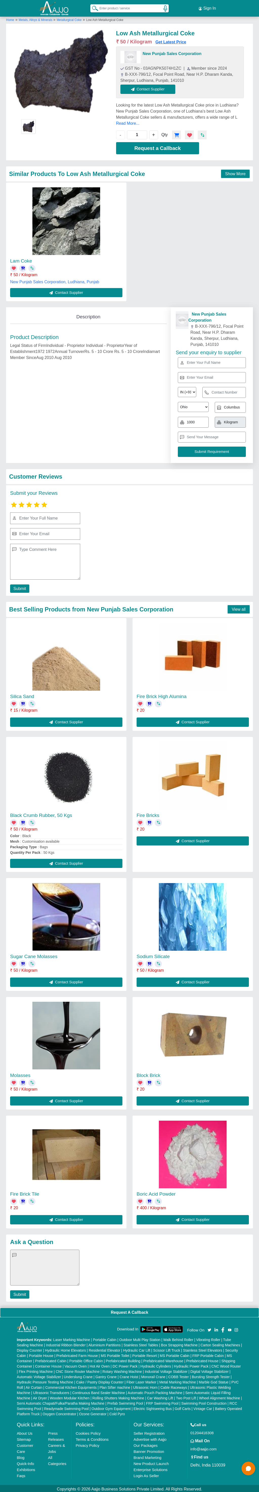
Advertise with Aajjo (150, 1438)
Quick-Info (25, 1462)
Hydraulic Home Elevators (65, 1349)
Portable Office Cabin (86, 1359)
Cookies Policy (88, 1432)
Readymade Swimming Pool (66, 1407)
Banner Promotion (149, 1450)
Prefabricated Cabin (51, 1359)
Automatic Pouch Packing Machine (155, 1391)
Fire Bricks (148, 813)
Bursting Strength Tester (211, 1375)
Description (88, 315)
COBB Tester (178, 1375)
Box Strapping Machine (179, 1344)
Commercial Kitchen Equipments (71, 1386)
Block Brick (148, 1073)
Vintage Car (202, 1407)
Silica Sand (22, 695)
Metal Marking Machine (177, 1381)
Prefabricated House (202, 1359)
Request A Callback (129, 1311)
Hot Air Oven (100, 1365)
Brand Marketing (147, 1456)
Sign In (207, 7)
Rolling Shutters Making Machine (118, 1397)
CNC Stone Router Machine (78, 1370)
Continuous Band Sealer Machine (98, 1391)
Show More (235, 172)
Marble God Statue (214, 1381)
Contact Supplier (149, 87)
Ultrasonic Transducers (51, 1391)
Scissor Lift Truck (166, 1349)
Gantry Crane (106, 1375)
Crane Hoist (129, 1375)
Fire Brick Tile (24, 1192)
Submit (19, 587)
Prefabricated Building (123, 1359)
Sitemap (24, 1438)
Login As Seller (146, 1474)
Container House (48, 1365)
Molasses (20, 1073)
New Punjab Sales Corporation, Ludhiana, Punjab (54, 280)
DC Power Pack (125, 1365)
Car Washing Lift (160, 1397)
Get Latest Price (170, 40)
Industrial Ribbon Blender (66, 1344)
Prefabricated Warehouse (163, 1359)
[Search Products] (93, 7)
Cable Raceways (173, 1386)
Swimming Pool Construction (204, 1402)
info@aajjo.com (203, 1447)
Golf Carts (182, 1407)
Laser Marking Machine (71, 1338)
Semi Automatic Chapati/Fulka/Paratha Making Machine (60, 1402)
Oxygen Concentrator (59, 1412)
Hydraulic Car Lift (136, 1349)
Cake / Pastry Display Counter (100, 1381)
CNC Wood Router (226, 1365)
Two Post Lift (186, 1397)
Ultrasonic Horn (145, 1386)
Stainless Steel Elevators (202, 1349)
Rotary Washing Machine (122, 1370)
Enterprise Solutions (150, 1468)
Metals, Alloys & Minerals (36, 18)
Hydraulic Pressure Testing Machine (45, 1381)
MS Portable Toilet (115, 1354)
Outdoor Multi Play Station (139, 1338)
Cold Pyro (117, 1412)
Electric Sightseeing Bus (153, 1407)
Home (10, 18)
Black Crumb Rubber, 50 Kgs (41, 813)
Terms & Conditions (92, 1438)
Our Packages (146, 1444)
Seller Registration (149, 1432)
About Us (25, 1432)
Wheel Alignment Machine (219, 1397)
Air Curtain (34, 1386)
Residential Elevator (104, 1349)
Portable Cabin (104, 1338)
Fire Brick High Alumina (161, 695)
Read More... (127, 122)
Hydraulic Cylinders (155, 1365)
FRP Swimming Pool (162, 1402)
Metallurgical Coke (69, 18)
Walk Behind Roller (178, 1338)
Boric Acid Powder (156, 1192)
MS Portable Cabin (175, 1354)
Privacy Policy (87, 1444)
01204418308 (202, 1431)
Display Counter (29, 1349)
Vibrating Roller (208, 1338)
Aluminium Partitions (104, 1344)
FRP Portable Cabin (208, 1354)
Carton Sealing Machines (220, 1344)
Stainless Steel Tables (140, 1344)
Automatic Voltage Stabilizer (39, 1375)
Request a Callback (157, 146)
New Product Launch (151, 1462)
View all (239, 608)
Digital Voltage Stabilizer (209, 1370)
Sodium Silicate (153, 955)
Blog (21, 1456)
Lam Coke (21, 259)
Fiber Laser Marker (141, 1381)
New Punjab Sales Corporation (172, 52)
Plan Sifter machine (114, 1386)
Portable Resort (144, 1354)
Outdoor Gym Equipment (111, 1407)
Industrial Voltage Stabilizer (166, 1370)
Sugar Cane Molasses (33, 955)
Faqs (21, 1474)
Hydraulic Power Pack (191, 1365)
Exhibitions (26, 1468)
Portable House (41, 1354)
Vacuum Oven (75, 1365)
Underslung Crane (78, 1375)
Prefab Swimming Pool (125, 1402)
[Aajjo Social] (209, 1328)
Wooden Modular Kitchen (70, 1397)
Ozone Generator (92, 1412)
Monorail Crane (153, 1375)
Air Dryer (40, 1397)
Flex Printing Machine (36, 1370)
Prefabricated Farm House (77, 1354)
